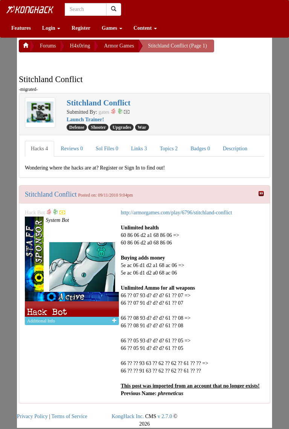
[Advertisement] (79, 61)
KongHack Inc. (128, 416)
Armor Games (119, 46)
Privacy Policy (32, 416)
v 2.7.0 (165, 416)
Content (145, 28)
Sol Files (107, 148)
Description (235, 148)
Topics (169, 148)
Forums (48, 46)
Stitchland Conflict (51, 194)
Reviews (72, 148)
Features (21, 28)
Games (112, 28)
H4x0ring (80, 46)
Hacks (39, 148)
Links (139, 148)
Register (80, 28)
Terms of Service (69, 416)
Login (51, 28)
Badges (200, 148)
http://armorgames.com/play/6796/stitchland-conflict (176, 212)
